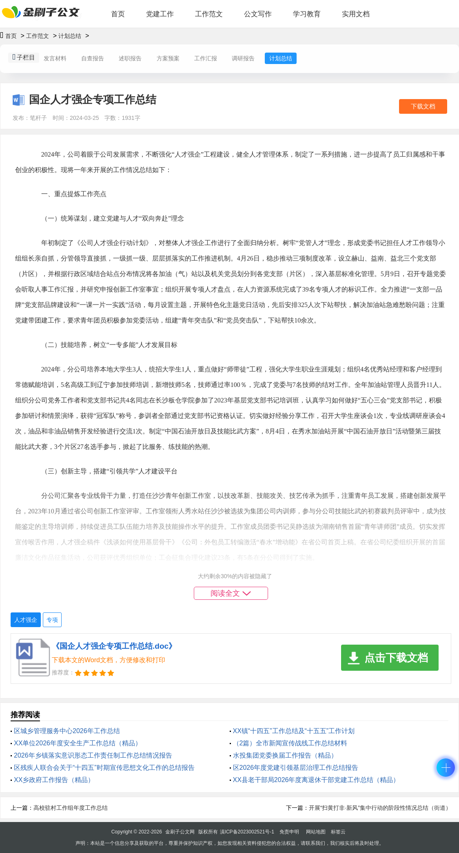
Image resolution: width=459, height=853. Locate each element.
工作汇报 (205, 58)
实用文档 (356, 14)
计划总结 (69, 36)
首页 (118, 14)
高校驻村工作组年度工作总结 (70, 807)
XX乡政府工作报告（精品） (54, 779)
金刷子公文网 (180, 832)
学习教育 (307, 14)
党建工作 (160, 14)
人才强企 (25, 620)
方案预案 (168, 58)
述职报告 (130, 58)
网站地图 (316, 832)
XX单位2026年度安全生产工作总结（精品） (78, 743)
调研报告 (243, 58)
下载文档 (423, 106)
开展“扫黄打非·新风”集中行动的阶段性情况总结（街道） (380, 807)
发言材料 (55, 58)
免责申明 (289, 832)
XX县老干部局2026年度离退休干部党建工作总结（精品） (316, 779)
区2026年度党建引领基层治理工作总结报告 (296, 767)
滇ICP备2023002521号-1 (247, 832)
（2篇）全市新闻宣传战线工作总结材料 (290, 743)
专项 (52, 620)
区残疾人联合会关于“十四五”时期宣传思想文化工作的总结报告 (104, 767)
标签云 (338, 832)
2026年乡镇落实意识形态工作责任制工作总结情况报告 (93, 755)
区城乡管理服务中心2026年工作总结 (67, 730)
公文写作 (258, 14)
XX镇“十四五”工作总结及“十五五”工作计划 (294, 730)
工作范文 (209, 14)
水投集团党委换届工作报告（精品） (285, 755)
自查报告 (92, 58)
